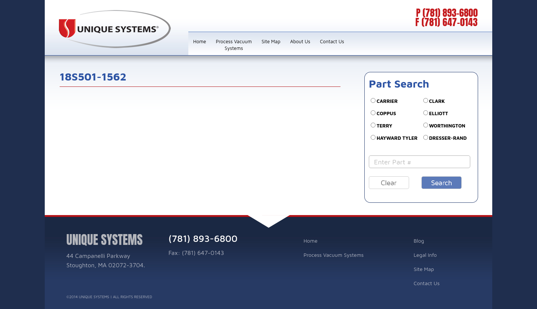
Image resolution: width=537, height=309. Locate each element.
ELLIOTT (438, 113)
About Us (300, 41)
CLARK (437, 101)
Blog (419, 240)
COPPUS (386, 113)
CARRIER (387, 101)
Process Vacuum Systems (234, 44)
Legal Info (425, 255)
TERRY (384, 126)
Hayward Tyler (397, 138)
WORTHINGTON (447, 126)
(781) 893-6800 (450, 13)
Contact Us (332, 41)
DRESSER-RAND (448, 138)
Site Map (270, 41)
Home (199, 41)
